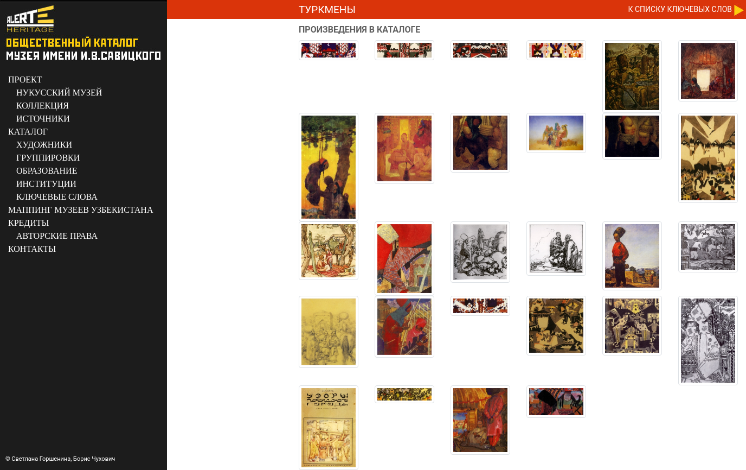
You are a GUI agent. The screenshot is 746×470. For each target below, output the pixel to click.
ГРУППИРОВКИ (48, 157)
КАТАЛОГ (28, 131)
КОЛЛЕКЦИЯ (42, 105)
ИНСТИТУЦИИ (46, 183)
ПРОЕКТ (25, 79)
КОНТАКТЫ (32, 248)
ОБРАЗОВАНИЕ (46, 170)
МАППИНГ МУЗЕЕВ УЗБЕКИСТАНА (80, 209)
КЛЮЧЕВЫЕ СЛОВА (57, 196)
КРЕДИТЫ (28, 222)
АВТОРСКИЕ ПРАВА (57, 235)
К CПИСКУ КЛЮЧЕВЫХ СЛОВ (680, 9)
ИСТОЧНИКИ (43, 118)
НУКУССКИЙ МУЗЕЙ (59, 92)
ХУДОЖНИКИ (44, 144)
